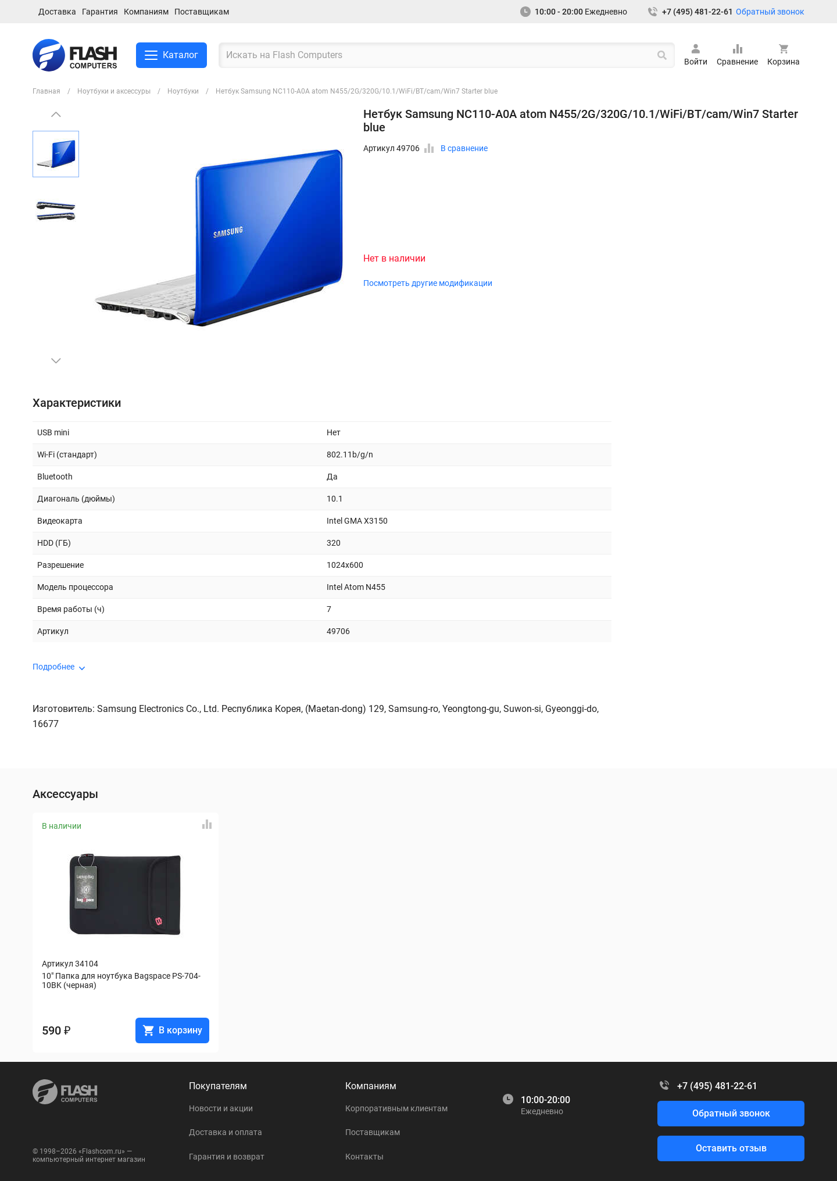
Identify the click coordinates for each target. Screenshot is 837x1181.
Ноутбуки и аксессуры (114, 91)
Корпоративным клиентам (396, 1108)
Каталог (171, 55)
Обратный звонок (770, 11)
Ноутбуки (183, 91)
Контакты (364, 1156)
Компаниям (146, 11)
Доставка (57, 11)
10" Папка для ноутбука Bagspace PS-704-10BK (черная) (121, 980)
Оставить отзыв (731, 1148)
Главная (46, 91)
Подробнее (53, 666)
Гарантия (100, 11)
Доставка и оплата (225, 1132)
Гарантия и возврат (226, 1156)
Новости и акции (221, 1108)
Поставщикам (201, 11)
